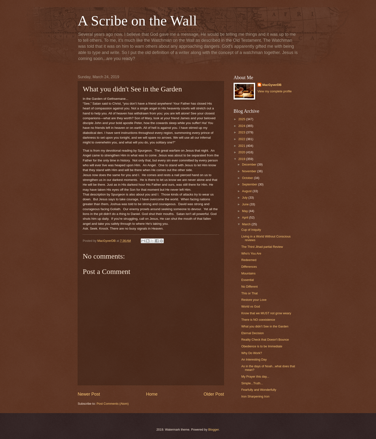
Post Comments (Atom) (113, 403)
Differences (249, 266)
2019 (242, 159)
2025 (242, 119)
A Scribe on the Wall (137, 21)
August (247, 191)
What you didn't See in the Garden (264, 326)
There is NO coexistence (258, 319)
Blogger (213, 429)
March (246, 224)
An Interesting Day (254, 359)
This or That (249, 293)
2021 (242, 146)
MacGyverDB (272, 85)
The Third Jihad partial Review (262, 247)
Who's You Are (251, 253)
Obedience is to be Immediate (261, 346)
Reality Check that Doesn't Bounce (265, 339)
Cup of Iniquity (251, 229)
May (245, 211)
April (245, 217)
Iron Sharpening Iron (255, 396)
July (245, 197)
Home (152, 394)
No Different (249, 286)
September (250, 184)
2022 (242, 139)
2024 (242, 126)
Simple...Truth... (252, 383)
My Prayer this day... (255, 376)
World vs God (250, 306)
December (249, 164)
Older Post (214, 394)
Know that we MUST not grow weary (266, 313)
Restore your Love (253, 300)
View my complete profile (275, 91)
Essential (247, 280)
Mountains (248, 273)
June (246, 204)
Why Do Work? (251, 353)
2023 (242, 132)
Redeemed (248, 260)
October (248, 178)
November (249, 171)
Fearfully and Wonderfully (258, 390)
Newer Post (89, 394)
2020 (242, 152)
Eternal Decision (252, 333)
